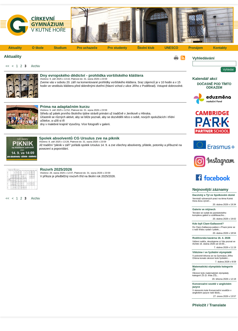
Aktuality (15, 47)
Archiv (35, 66)
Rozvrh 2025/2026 (56, 169)
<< (7, 66)
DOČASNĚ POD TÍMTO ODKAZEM (214, 85)
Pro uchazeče (87, 47)
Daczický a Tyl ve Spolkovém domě (213, 195)
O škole (38, 47)
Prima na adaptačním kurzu (65, 107)
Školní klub (145, 47)
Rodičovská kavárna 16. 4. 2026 (211, 237)
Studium (60, 47)
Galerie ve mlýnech (204, 209)
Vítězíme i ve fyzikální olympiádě (212, 252)
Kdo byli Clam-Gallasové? (208, 223)
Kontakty (220, 47)
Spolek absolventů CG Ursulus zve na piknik (79, 138)
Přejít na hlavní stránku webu (119, 25)
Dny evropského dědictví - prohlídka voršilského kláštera (91, 75)
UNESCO (171, 47)
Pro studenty (117, 47)
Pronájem (195, 47)
